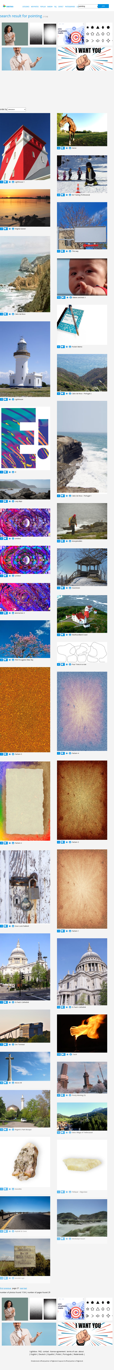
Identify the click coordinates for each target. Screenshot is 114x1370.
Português (67, 1354)
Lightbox (33, 1351)
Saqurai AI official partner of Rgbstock (70, 1361)
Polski (58, 1354)
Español (50, 1354)
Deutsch (42, 1354)
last (25, 1288)
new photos (35, 7)
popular (43, 7)
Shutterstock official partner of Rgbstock (44, 1361)
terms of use (72, 1351)
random (50, 7)
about (81, 1351)
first (1, 1288)
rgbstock (7, 6)
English (34, 1354)
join (103, 6)
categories (25, 7)
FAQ (55, 7)
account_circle (13, 182)
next (21, 1288)
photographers (70, 7)
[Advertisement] (57, 90)
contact (60, 7)
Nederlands (78, 1354)
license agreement (58, 1351)
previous (7, 1288)
